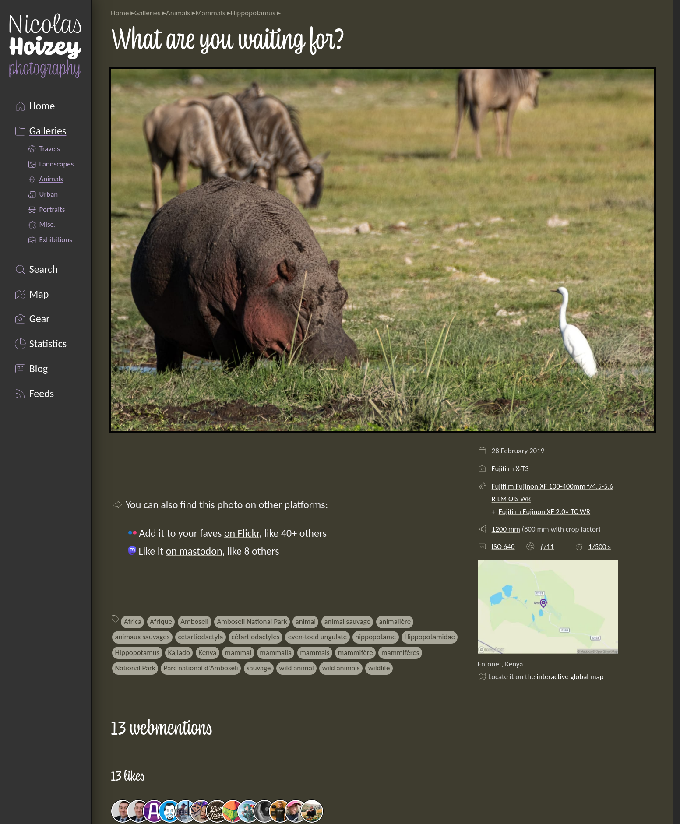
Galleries (147, 13)
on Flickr (241, 533)
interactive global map (570, 676)
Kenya (207, 652)
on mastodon (194, 551)
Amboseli (194, 621)
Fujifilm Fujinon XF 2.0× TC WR (544, 511)
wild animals (341, 668)
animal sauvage (347, 621)
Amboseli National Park (252, 621)
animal (306, 621)
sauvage (259, 668)
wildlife (379, 668)
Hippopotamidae (429, 636)
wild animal (296, 668)
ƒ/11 (547, 546)
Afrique (161, 621)
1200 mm (506, 529)
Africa (132, 621)
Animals (178, 13)
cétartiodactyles (256, 636)
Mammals (210, 13)
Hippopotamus (253, 13)
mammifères (400, 652)
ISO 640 (503, 546)
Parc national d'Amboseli (201, 668)
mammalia (276, 652)
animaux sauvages (142, 636)
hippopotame (375, 636)
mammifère (355, 652)
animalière (395, 621)
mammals (314, 652)
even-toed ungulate (317, 636)
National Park (135, 668)
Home (120, 13)
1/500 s (599, 546)
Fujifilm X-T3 (510, 468)
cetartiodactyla (200, 636)
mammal (238, 652)
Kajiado (179, 652)
